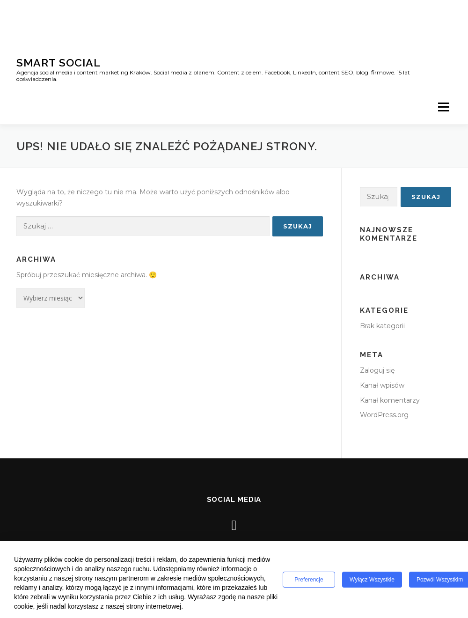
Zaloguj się (377, 370)
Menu (443, 107)
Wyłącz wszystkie (372, 579)
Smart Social (58, 62)
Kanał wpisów (382, 385)
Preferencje (308, 579)
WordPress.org (384, 415)
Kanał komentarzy (390, 400)
